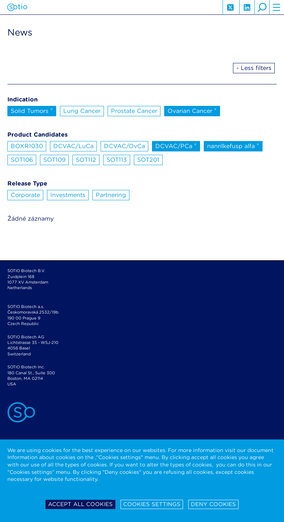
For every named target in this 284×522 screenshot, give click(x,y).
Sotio (17, 7)
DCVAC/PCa (176, 145)
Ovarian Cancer (192, 110)
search (261, 7)
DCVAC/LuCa (73, 146)
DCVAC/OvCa (124, 146)
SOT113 (116, 159)
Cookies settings (151, 504)
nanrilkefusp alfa (233, 145)
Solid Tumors (32, 110)
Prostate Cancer (134, 110)
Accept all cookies (80, 504)
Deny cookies (213, 504)
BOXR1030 (27, 146)
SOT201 (148, 159)
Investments (67, 194)
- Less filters (253, 67)
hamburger (276, 7)
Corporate (25, 194)
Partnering (111, 194)
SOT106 (22, 159)
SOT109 (54, 159)
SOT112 (86, 159)
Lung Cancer (82, 110)
